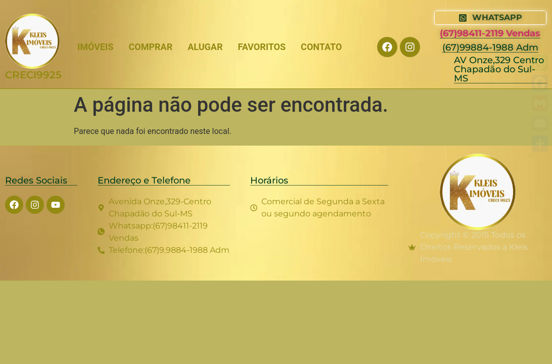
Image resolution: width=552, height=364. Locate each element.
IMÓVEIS (95, 46)
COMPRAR (150, 46)
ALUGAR (205, 46)
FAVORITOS (262, 46)
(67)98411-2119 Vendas (490, 33)
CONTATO (321, 46)
